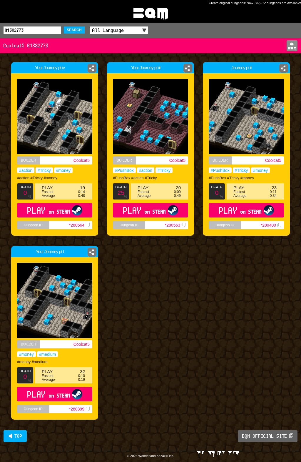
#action (25, 170)
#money (63, 170)
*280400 (271, 225)
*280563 (175, 225)
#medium (47, 354)
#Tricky (44, 170)
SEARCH (74, 30)
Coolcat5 (81, 160)
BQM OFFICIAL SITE (267, 436)
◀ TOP (15, 436)
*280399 (79, 409)
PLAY (54, 210)
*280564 (79, 225)
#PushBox (124, 170)
